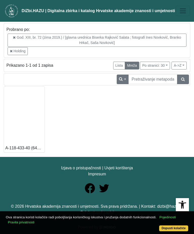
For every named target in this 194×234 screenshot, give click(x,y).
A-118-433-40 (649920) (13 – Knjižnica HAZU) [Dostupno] (24, 148)
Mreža (132, 65)
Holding (18, 51)
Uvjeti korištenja (118, 168)
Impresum (97, 174)
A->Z (178, 65)
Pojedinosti (167, 217)
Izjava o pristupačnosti (81, 168)
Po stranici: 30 (153, 65)
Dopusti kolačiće (174, 228)
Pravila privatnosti (21, 222)
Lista (119, 65)
